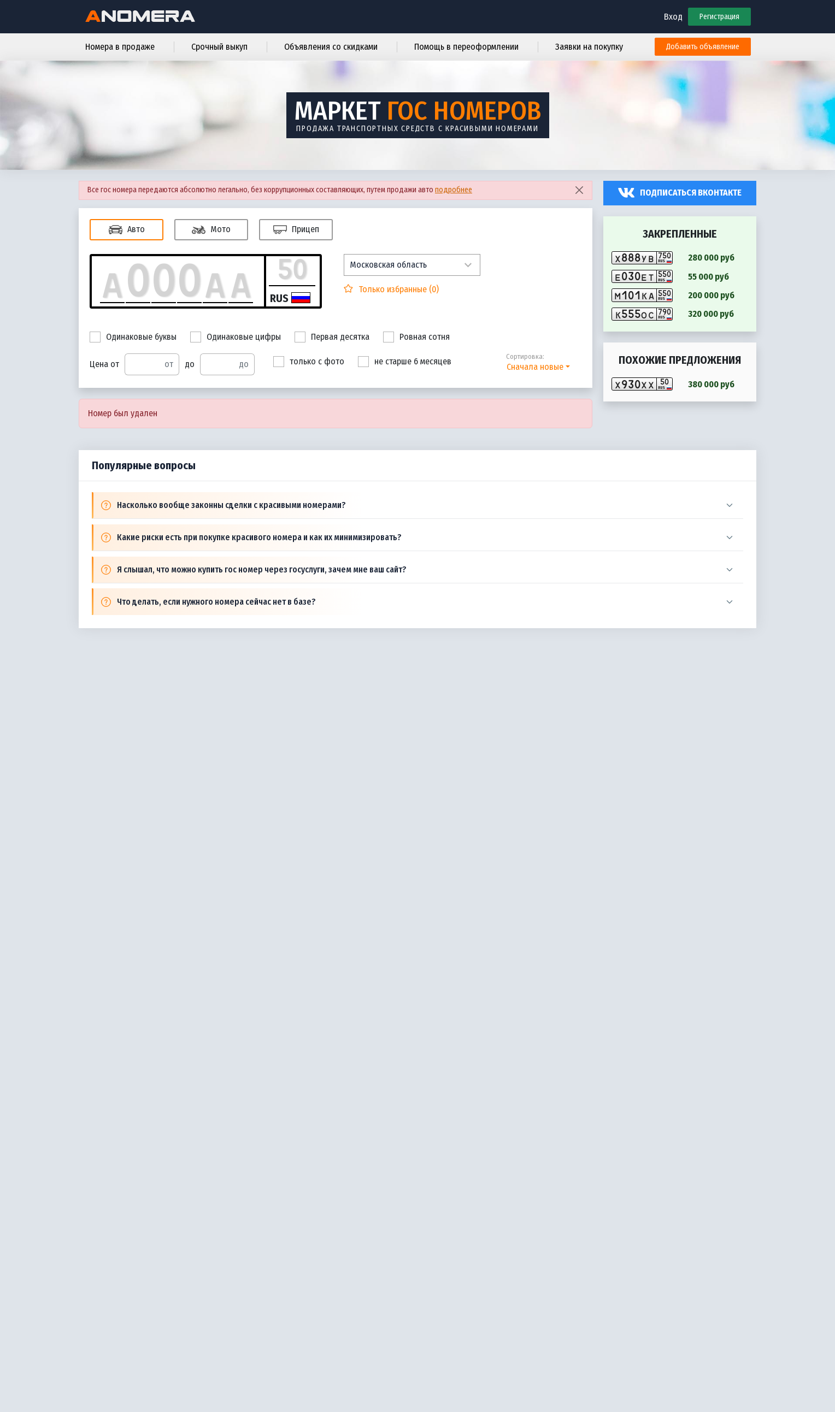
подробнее (453, 189)
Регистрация (719, 16)
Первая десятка (332, 337)
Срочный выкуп (219, 47)
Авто (127, 230)
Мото (211, 230)
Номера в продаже (120, 47)
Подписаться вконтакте (691, 192)
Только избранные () (397, 289)
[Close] (579, 190)
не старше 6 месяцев (404, 361)
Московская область (388, 264)
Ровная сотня (416, 337)
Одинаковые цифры (235, 337)
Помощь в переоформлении (466, 47)
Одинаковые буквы (133, 337)
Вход (673, 16)
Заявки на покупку (589, 47)
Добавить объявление (702, 46)
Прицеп (296, 230)
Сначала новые (535, 367)
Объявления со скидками (331, 47)
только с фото (308, 361)
